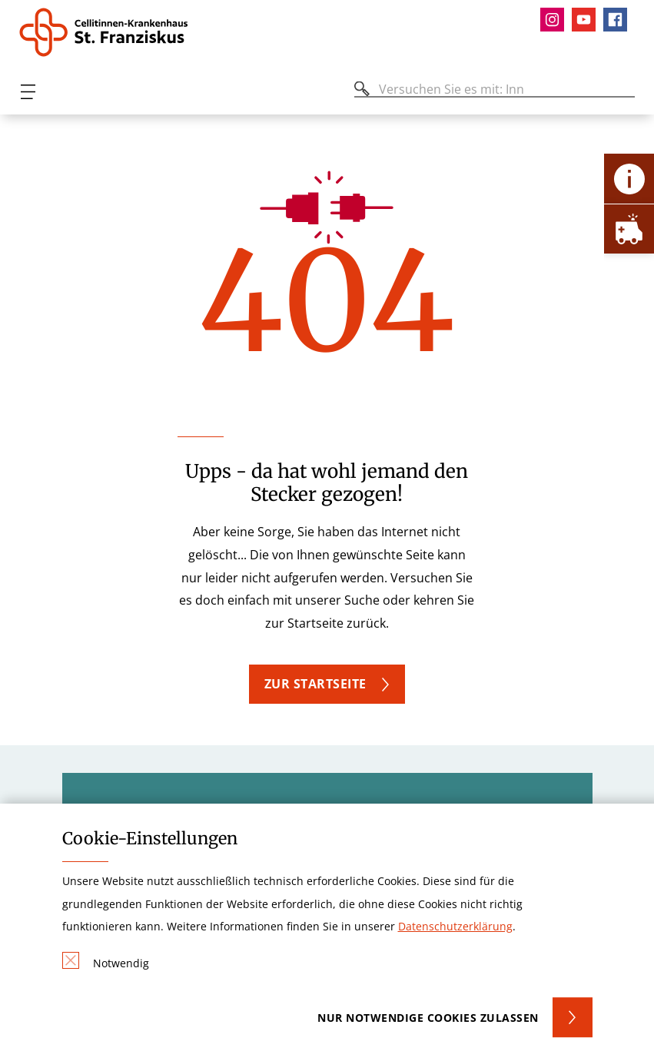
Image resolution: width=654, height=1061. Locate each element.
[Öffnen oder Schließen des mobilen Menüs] (27, 92)
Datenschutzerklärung (455, 926)
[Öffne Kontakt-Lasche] (629, 179)
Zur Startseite (315, 683)
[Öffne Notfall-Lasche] (629, 229)
